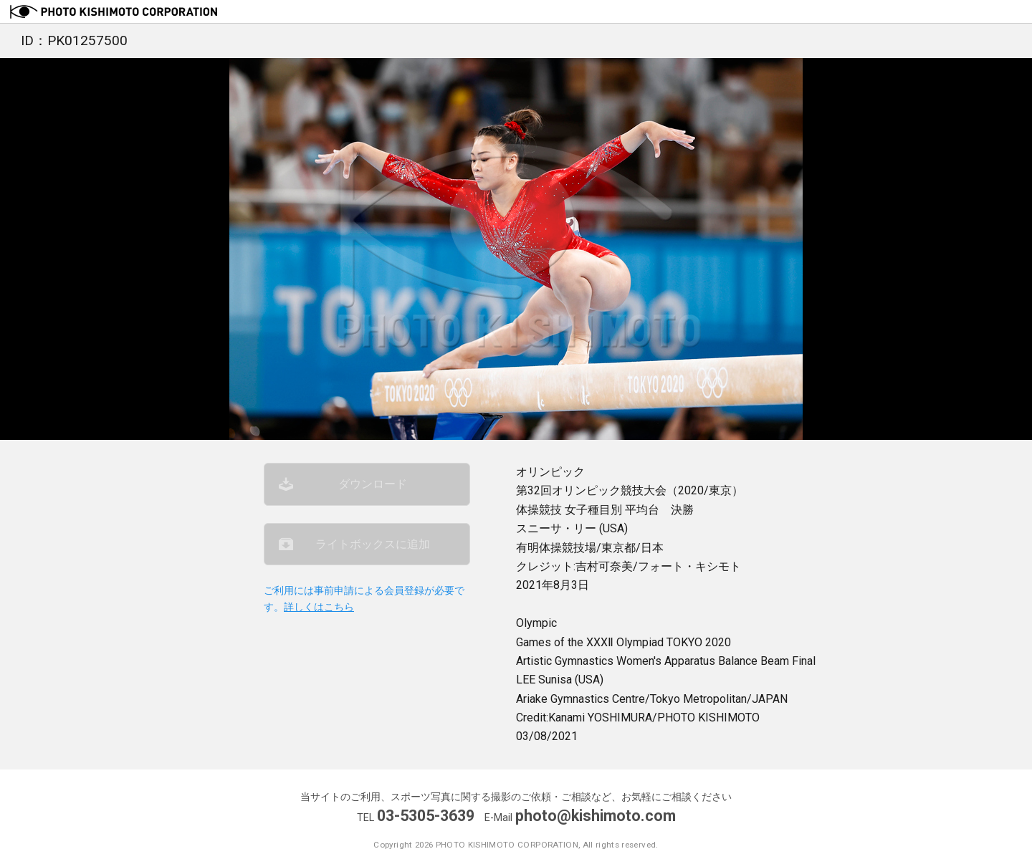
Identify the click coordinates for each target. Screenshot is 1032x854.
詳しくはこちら (319, 607)
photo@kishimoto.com (595, 816)
